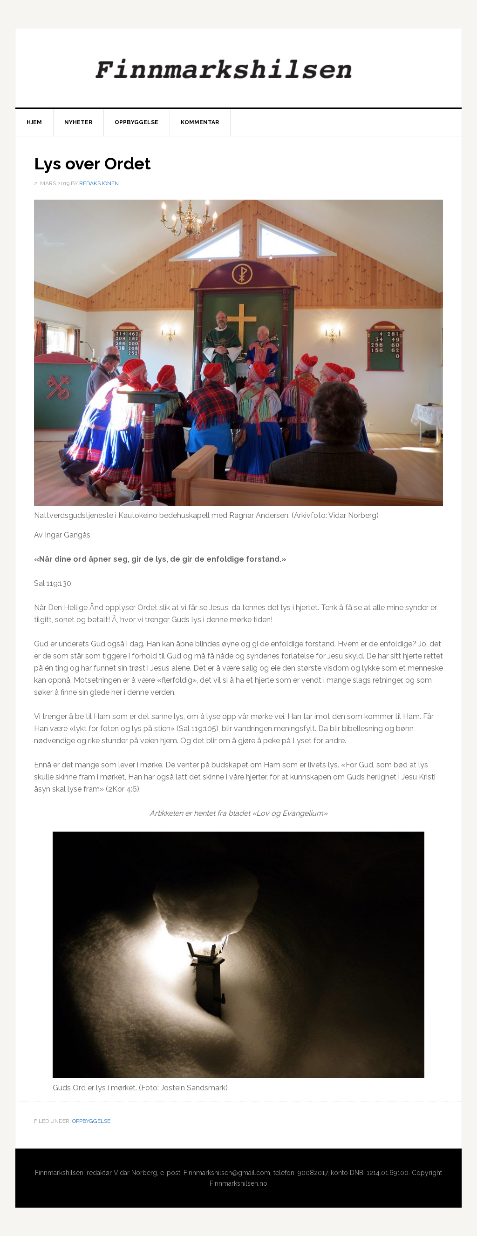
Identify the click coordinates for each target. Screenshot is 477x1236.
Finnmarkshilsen (238, 68)
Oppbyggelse (91, 1121)
